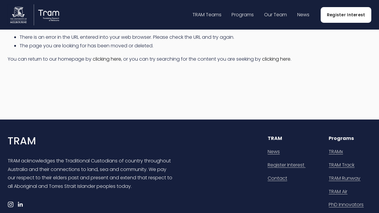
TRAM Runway (344, 178)
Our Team (275, 14)
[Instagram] (11, 204)
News (303, 14)
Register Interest (346, 15)
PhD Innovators (346, 204)
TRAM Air (338, 191)
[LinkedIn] (20, 204)
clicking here (107, 59)
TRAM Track (341, 165)
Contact (277, 178)
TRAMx (336, 151)
